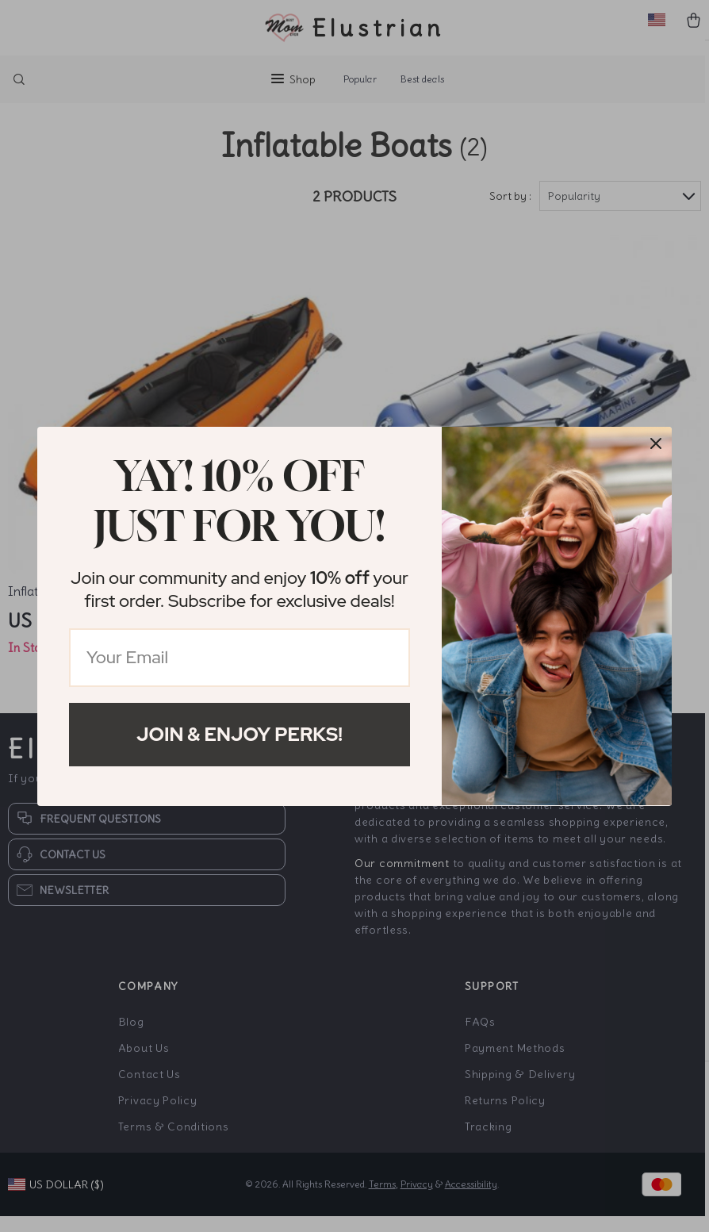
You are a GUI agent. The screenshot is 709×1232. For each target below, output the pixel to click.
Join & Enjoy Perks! (239, 734)
